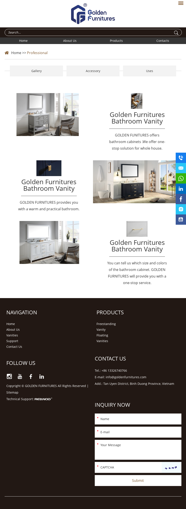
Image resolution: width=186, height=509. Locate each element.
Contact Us (14, 347)
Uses (149, 71)
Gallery (36, 71)
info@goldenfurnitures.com (126, 377)
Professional (37, 52)
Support (12, 341)
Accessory (93, 71)
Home (23, 41)
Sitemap (12, 392)
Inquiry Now (112, 404)
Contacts (162, 41)
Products (116, 41)
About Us (70, 41)
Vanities (12, 335)
